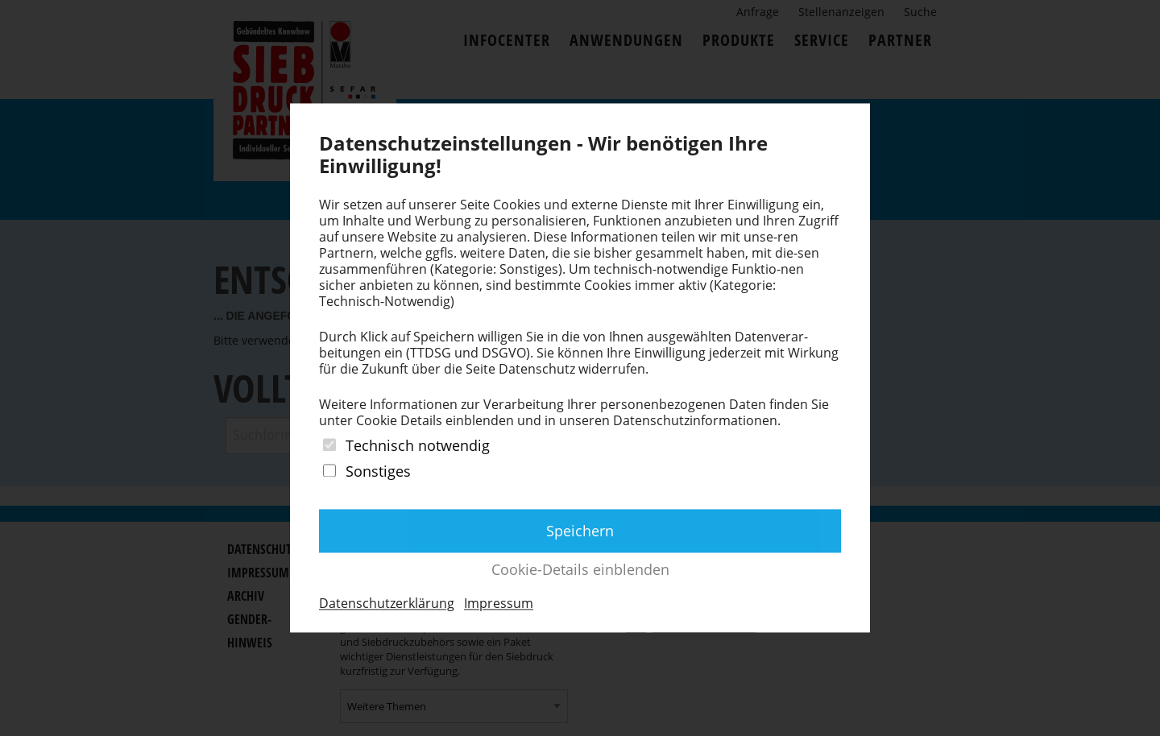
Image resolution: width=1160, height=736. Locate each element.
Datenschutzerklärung (386, 603)
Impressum (498, 603)
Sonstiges (378, 472)
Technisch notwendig (418, 446)
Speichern (580, 530)
